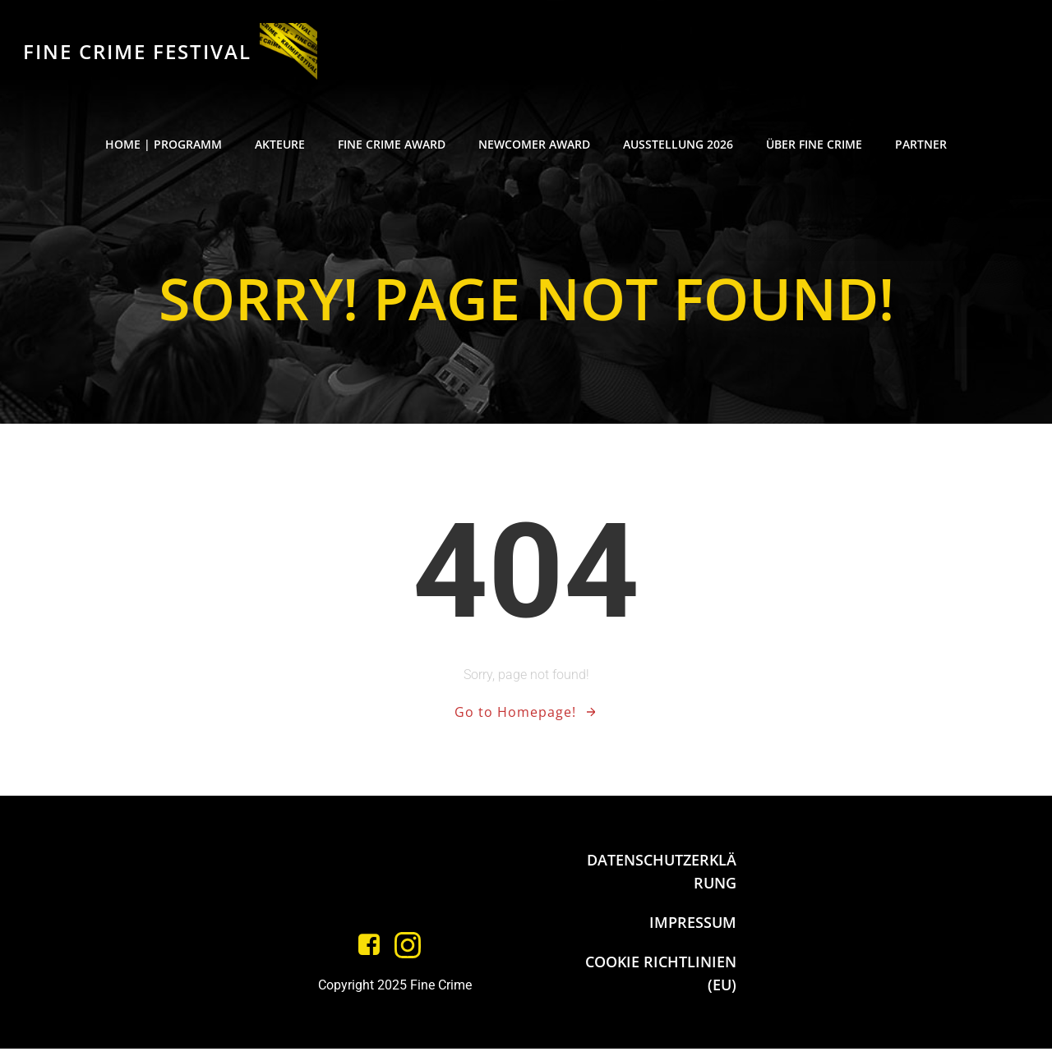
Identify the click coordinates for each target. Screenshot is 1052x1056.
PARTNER (921, 148)
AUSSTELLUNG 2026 (678, 148)
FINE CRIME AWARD (391, 148)
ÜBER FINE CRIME (814, 148)
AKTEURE (280, 148)
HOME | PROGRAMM (163, 148)
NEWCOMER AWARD (534, 148)
